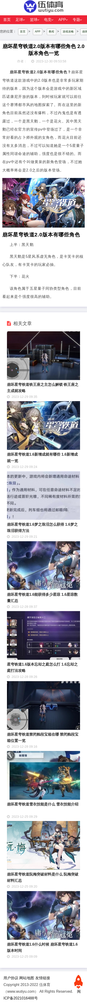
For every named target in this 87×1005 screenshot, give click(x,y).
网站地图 (26, 978)
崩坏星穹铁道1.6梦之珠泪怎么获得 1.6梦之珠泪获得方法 (42, 527)
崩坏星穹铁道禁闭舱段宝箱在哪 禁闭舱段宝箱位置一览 (42, 737)
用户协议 (10, 978)
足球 (19, 20)
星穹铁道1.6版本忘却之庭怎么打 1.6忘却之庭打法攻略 (42, 667)
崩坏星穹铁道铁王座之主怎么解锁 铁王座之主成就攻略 (42, 388)
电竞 (48, 20)
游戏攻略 (68, 31)
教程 (51, 31)
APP (62, 20)
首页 (7, 20)
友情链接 (42, 978)
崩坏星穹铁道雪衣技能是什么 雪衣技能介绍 (42, 804)
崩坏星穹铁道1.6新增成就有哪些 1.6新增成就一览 (42, 457)
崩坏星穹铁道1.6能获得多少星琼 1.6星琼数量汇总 (42, 598)
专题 (76, 20)
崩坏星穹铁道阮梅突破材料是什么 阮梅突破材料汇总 (42, 877)
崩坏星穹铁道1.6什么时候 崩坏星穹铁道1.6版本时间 (42, 947)
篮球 (33, 20)
